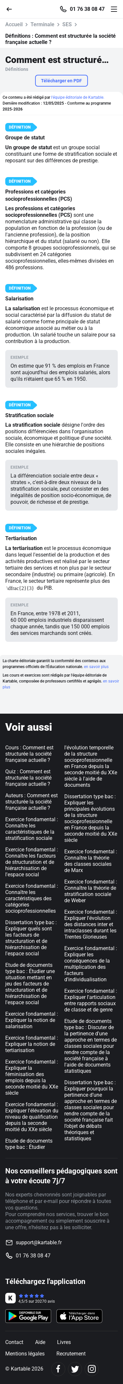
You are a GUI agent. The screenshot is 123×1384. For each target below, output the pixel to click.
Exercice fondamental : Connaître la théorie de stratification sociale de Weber (90, 891)
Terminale (42, 24)
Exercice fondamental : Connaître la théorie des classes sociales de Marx (90, 860)
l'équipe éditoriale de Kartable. (77, 97)
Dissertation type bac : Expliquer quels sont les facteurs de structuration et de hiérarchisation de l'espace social (31, 938)
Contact (14, 1342)
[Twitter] (75, 1369)
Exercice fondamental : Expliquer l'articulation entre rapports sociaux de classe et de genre (90, 1000)
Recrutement (71, 1354)
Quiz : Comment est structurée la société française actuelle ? (28, 777)
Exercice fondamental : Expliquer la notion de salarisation (31, 1020)
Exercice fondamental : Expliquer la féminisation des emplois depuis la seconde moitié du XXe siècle (31, 1077)
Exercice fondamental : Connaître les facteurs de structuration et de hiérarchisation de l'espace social (31, 862)
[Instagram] (92, 1369)
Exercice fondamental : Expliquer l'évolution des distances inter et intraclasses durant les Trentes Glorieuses (90, 924)
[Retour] (11, 9)
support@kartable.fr (39, 1242)
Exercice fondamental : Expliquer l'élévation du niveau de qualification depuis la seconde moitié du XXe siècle (31, 1116)
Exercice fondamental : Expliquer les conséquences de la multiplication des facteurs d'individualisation (90, 964)
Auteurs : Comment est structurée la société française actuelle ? (31, 801)
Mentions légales (25, 1354)
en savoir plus (96, 666)
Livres (64, 1342)
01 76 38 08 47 (87, 9)
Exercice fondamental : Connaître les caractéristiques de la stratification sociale (31, 828)
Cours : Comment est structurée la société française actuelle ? (29, 753)
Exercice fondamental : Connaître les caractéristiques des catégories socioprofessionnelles (31, 898)
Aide (40, 1342)
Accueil (14, 24)
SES (67, 24)
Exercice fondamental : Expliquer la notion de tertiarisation (31, 1044)
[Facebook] (58, 1369)
